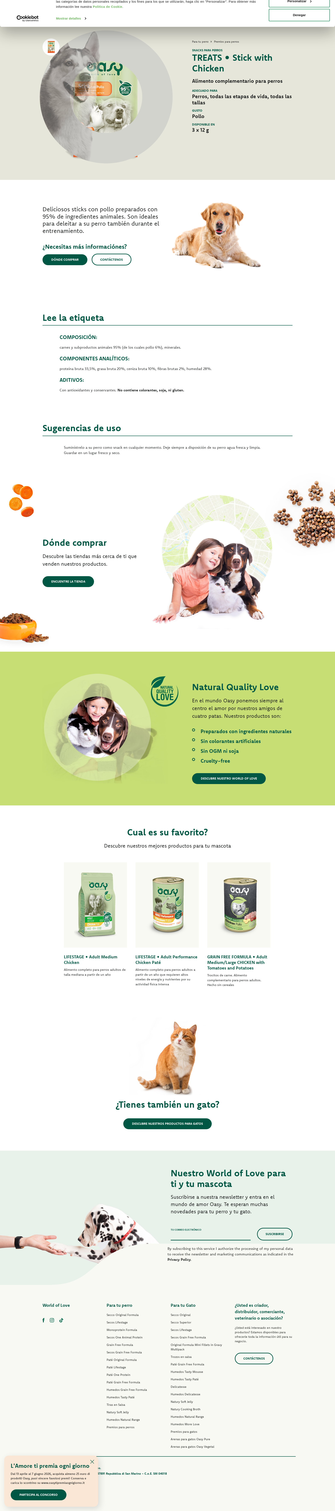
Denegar (299, 39)
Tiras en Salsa (116, 1405)
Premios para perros (120, 1427)
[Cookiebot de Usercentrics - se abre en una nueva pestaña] (27, 43)
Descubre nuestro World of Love (229, 778)
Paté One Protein (118, 1375)
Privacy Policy (179, 1259)
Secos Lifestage (117, 1322)
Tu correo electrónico (186, 1229)
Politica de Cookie (107, 31)
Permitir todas (299, 11)
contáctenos (254, 1358)
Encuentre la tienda (68, 581)
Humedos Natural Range (123, 1420)
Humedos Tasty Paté (121, 1397)
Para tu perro (119, 1305)
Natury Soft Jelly (118, 1412)
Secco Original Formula (123, 1315)
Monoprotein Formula (122, 1330)
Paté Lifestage (116, 1367)
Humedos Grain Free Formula (127, 1390)
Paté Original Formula (122, 1360)
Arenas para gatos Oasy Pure (190, 1439)
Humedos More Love (185, 1424)
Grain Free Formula (120, 1345)
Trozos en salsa (181, 1357)
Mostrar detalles (68, 42)
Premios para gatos (184, 1432)
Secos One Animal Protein (125, 1337)
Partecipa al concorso (38, 1495)
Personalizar (299, 25)
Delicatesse (179, 1387)
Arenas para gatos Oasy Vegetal (192, 1447)
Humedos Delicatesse (185, 1394)
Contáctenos (111, 260)
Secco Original (181, 1315)
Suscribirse (275, 1234)
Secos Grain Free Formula (124, 1352)
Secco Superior (181, 1322)
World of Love (56, 1305)
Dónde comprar (65, 260)
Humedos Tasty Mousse (187, 1372)
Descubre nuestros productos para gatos (167, 1124)
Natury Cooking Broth (185, 1409)
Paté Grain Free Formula (123, 1382)
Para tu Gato (183, 1305)
